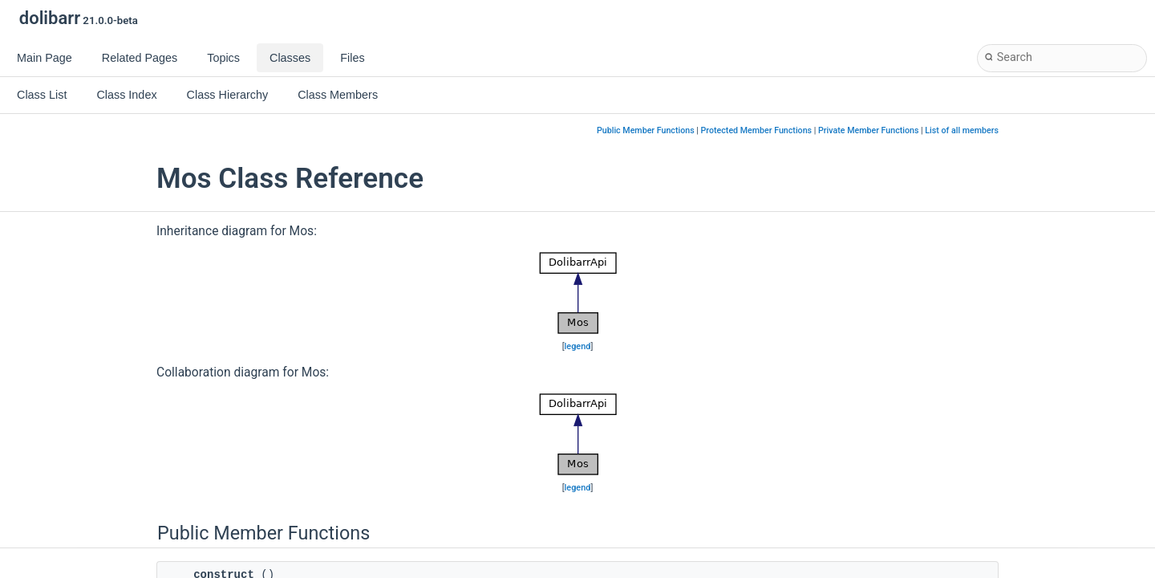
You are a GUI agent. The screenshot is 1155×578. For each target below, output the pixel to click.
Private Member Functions (868, 130)
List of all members (962, 130)
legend (578, 346)
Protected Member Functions (757, 130)
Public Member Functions (646, 130)
